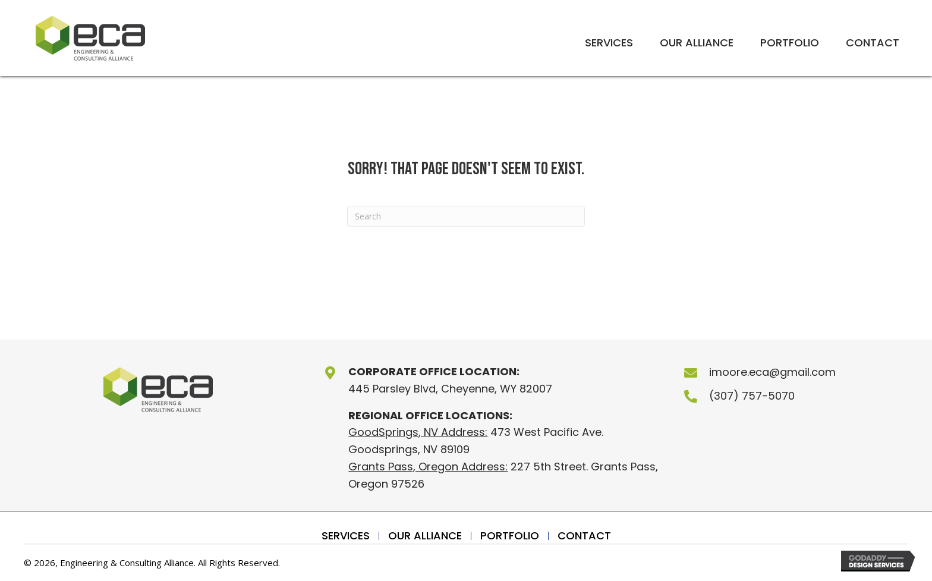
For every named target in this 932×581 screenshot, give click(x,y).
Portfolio (509, 536)
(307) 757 (735, 395)
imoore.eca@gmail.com (772, 372)
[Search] (466, 216)
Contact (584, 536)
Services (346, 536)
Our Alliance (425, 536)
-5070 (778, 395)
